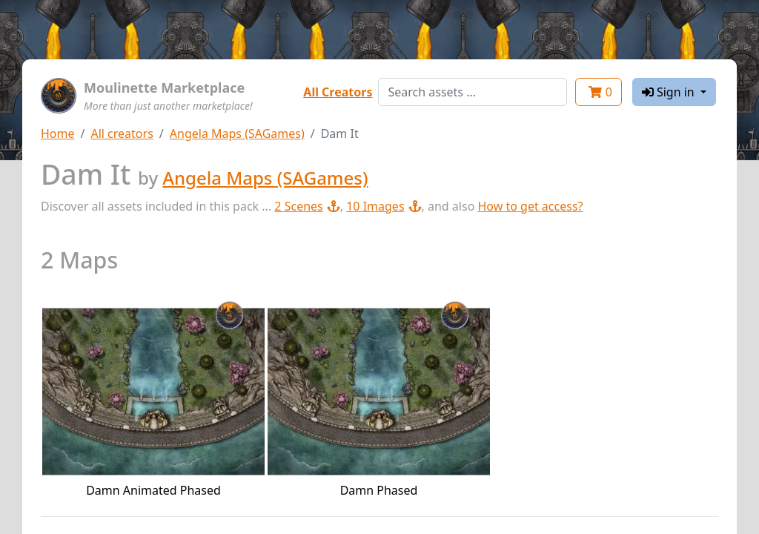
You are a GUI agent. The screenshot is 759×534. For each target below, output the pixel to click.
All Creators (337, 92)
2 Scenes (306, 206)
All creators (121, 133)
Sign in (669, 92)
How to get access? (530, 206)
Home (58, 133)
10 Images (383, 206)
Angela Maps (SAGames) (237, 133)
